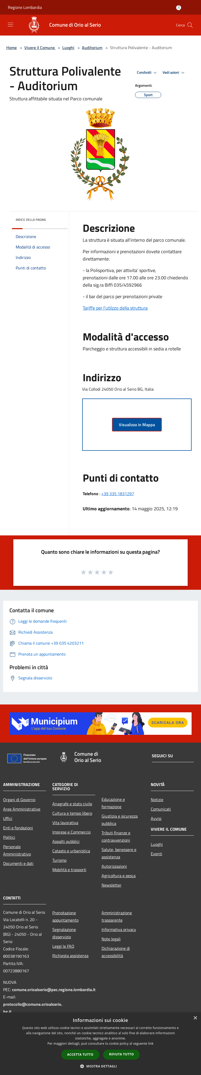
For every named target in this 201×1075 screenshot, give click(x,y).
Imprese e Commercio (71, 832)
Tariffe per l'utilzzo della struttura (115, 307)
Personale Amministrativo (17, 850)
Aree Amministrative (21, 809)
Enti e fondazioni (18, 828)
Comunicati (161, 809)
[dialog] (100, 1044)
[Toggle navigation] (10, 24)
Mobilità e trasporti (69, 869)
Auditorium (92, 47)
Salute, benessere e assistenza (119, 853)
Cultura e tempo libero (72, 813)
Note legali (111, 939)
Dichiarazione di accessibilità (116, 952)
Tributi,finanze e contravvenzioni (116, 836)
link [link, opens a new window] (151, 1043)
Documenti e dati (18, 863)
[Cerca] (190, 25)
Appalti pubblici (66, 841)
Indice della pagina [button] (31, 219)
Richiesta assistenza (70, 955)
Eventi (156, 854)
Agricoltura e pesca (119, 875)
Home (11, 47)
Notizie (157, 799)
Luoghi (68, 47)
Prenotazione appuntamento (65, 916)
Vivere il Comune (40, 47)
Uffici (7, 818)
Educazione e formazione (113, 803)
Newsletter (111, 885)
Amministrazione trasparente (117, 916)
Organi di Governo (19, 799)
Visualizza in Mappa (137, 424)
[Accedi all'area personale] (178, 8)
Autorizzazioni (114, 866)
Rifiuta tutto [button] (121, 1054)
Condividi (147, 73)
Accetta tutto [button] (80, 1054)
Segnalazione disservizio (64, 933)
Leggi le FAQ (63, 946)
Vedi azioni (174, 73)
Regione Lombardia (25, 7)
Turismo (59, 860)
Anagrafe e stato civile (72, 804)
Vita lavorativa (65, 822)
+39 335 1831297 (117, 493)
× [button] (195, 1018)
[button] (100, 1066)
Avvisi (156, 818)
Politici (9, 837)
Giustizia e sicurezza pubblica (120, 820)
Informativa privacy (119, 929)
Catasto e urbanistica (71, 851)
